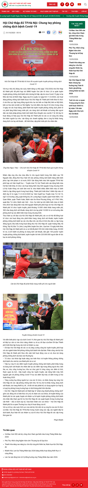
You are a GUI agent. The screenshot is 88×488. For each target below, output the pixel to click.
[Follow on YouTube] (72, 4)
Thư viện (75, 11)
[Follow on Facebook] (62, 4)
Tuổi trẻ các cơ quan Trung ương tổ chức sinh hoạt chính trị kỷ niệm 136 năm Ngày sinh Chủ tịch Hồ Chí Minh (77, 107)
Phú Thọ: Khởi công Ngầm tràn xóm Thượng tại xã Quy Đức (26, 441)
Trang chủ (5, 11)
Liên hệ (84, 11)
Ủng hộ (52, 4)
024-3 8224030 (8, 475)
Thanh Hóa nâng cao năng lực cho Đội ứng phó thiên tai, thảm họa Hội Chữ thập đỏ (77, 68)
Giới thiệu (16, 11)
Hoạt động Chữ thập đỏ (49, 11)
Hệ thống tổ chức (30, 11)
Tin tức (65, 11)
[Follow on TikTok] (67, 4)
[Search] (85, 4)
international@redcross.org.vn (27, 477)
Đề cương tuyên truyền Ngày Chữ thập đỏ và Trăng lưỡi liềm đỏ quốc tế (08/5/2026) (32, 16)
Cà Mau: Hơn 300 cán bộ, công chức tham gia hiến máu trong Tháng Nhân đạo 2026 (77, 35)
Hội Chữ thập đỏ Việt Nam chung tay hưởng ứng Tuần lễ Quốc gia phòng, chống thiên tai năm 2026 (77, 87)
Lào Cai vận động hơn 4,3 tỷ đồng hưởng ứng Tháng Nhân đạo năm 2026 (31, 457)
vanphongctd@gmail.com (11, 477)
